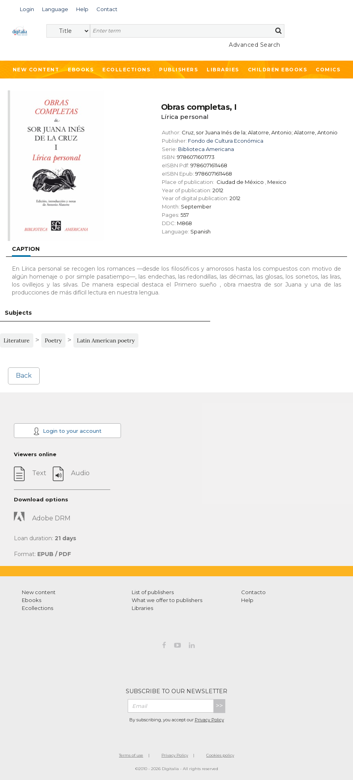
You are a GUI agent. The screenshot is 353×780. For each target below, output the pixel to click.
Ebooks (81, 70)
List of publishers (153, 592)
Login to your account (67, 431)
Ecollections (126, 70)
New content (39, 592)
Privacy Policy (209, 720)
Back (24, 375)
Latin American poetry (106, 340)
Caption (26, 248)
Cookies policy (220, 755)
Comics (328, 70)
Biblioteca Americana (206, 149)
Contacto (253, 592)
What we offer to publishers (167, 600)
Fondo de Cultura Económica (225, 141)
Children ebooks (277, 70)
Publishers (178, 70)
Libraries (223, 70)
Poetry (53, 340)
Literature (17, 340)
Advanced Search (254, 44)
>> (219, 705)
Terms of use (131, 755)
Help (247, 600)
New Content (36, 70)
